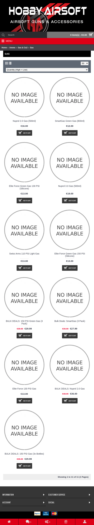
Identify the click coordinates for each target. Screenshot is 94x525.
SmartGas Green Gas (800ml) (70, 121)
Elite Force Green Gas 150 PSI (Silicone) (69, 254)
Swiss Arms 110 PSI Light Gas (24, 253)
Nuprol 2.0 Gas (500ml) (24, 121)
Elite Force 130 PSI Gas (24, 388)
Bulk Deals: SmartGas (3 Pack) (69, 321)
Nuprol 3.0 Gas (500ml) (69, 186)
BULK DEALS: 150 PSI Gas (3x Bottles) (24, 453)
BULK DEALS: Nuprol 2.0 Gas (70, 388)
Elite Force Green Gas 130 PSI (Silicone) (24, 187)
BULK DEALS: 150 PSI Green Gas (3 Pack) (24, 322)
